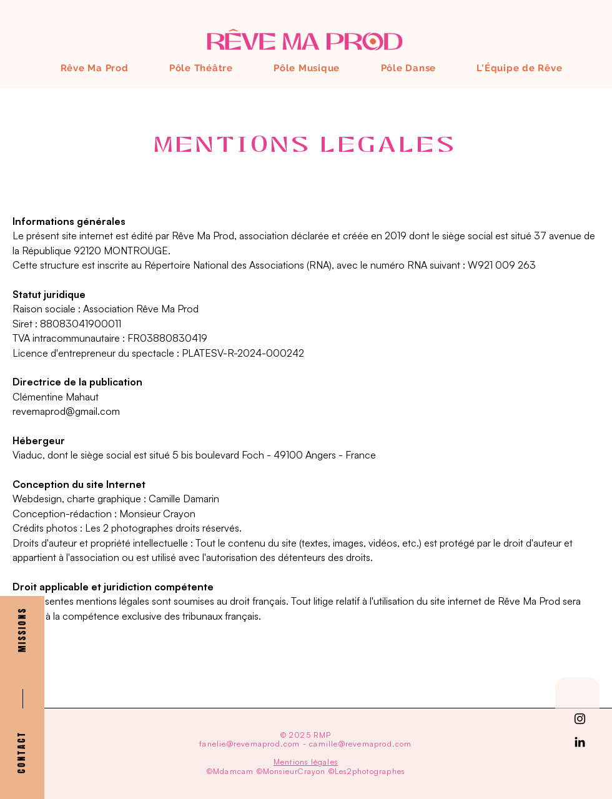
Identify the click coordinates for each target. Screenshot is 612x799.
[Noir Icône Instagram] (580, 719)
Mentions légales (306, 762)
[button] (22, 630)
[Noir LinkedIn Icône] (580, 742)
